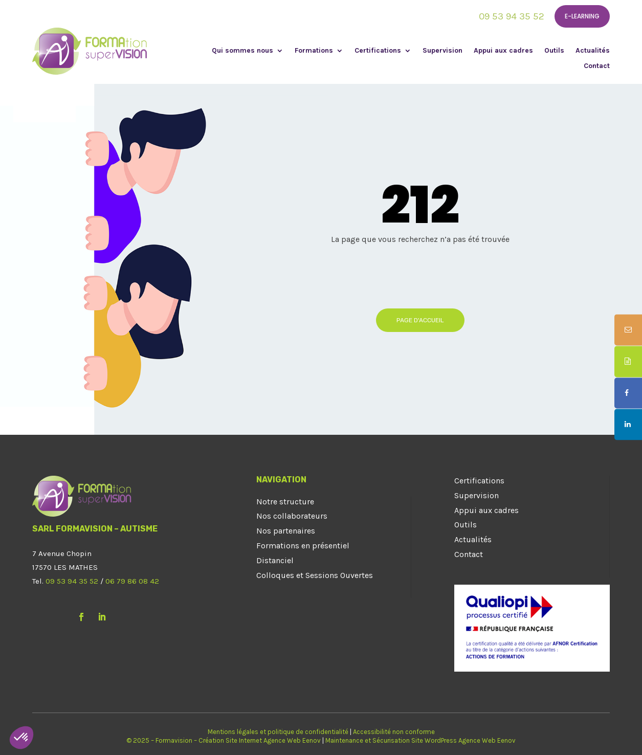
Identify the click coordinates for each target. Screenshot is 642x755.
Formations (314, 51)
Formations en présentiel (302, 545)
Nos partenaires (285, 531)
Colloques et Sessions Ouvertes (314, 575)
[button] (21, 737)
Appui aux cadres (503, 51)
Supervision (442, 51)
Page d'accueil (420, 320)
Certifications (378, 51)
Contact (597, 66)
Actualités (592, 51)
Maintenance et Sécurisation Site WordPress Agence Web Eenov (420, 740)
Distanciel (275, 560)
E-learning (582, 16)
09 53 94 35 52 (511, 16)
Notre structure (285, 501)
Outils (554, 51)
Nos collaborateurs (291, 516)
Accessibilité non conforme (394, 732)
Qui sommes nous (242, 51)
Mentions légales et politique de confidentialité (278, 732)
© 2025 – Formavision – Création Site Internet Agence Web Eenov (223, 740)
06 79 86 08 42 (132, 581)
